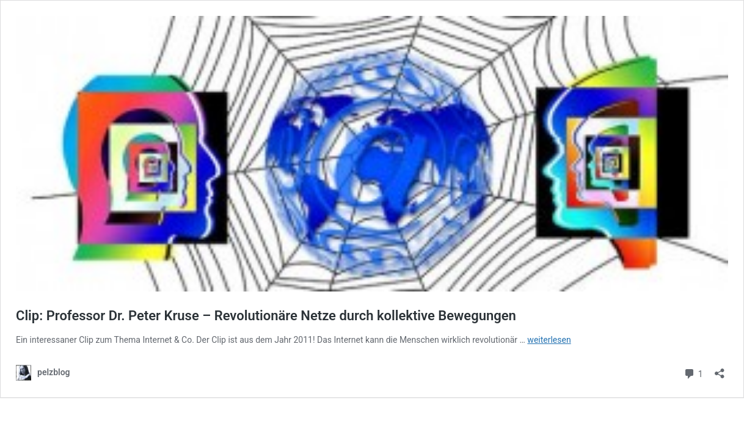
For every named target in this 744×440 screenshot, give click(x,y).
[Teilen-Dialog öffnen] (719, 369)
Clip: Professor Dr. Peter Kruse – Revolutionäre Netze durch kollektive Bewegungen (266, 315)
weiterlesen (549, 340)
